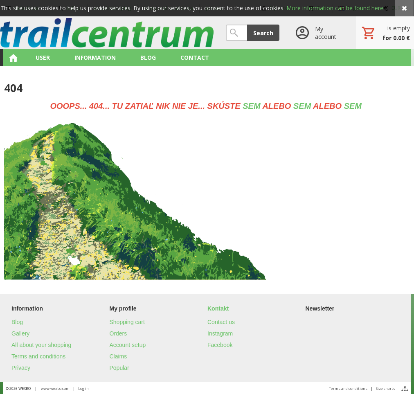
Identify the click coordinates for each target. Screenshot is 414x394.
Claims (118, 356)
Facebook (219, 345)
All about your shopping (41, 345)
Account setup (128, 345)
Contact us (221, 322)
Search (263, 33)
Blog (17, 322)
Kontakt (218, 308)
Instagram (220, 333)
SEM (251, 105)
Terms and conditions (38, 356)
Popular (119, 368)
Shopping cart (127, 322)
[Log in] (318, 32)
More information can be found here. (335, 8)
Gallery (20, 333)
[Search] (236, 33)
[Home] (107, 32)
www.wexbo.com (55, 388)
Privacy (20, 368)
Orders (118, 333)
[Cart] (385, 32)
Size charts (385, 388)
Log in (83, 388)
